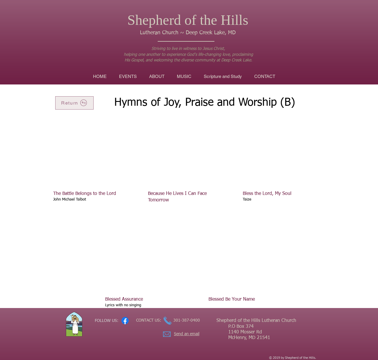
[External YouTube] (93, 154)
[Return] (74, 103)
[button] (184, 76)
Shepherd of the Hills (187, 20)
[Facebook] (125, 320)
